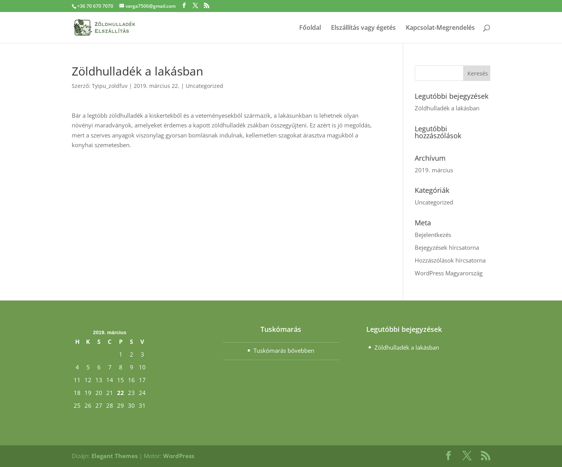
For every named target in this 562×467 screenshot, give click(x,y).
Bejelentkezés (433, 235)
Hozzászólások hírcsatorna (450, 260)
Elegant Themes (114, 456)
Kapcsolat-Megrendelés (440, 28)
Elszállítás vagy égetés (363, 28)
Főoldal (310, 28)
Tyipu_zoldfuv (110, 85)
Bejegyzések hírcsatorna (447, 247)
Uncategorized (204, 85)
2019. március (434, 170)
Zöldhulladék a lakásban (447, 108)
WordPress (178, 456)
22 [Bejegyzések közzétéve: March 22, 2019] (120, 393)
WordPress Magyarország (449, 273)
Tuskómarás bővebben (283, 350)
